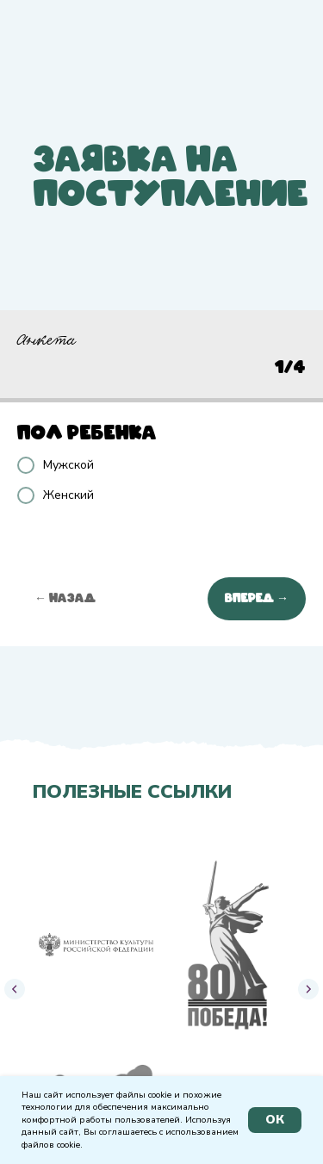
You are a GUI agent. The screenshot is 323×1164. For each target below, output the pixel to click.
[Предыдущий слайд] (14, 989)
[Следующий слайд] (308, 989)
